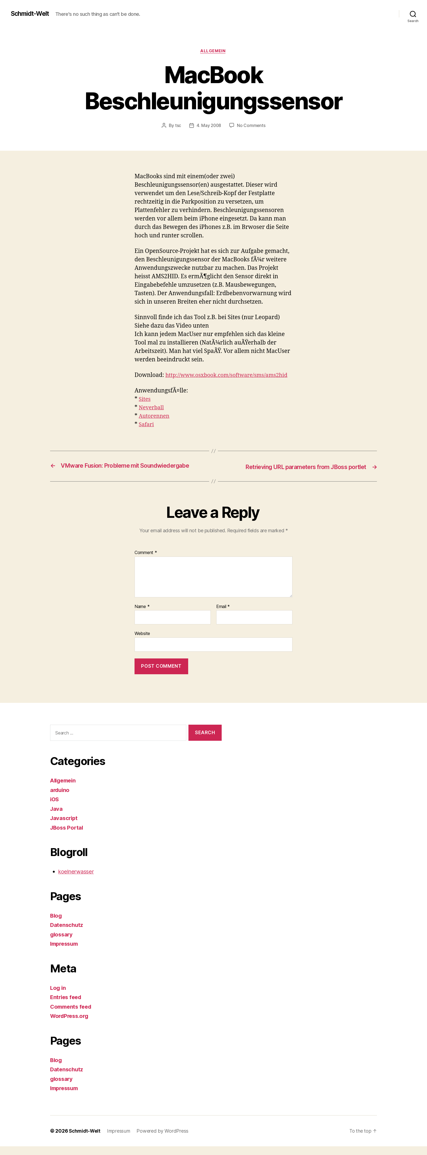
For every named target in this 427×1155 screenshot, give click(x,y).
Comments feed (72, 1015)
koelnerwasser (77, 880)
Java (56, 817)
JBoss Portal (67, 836)
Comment (146, 561)
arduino (60, 798)
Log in (58, 996)
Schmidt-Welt (31, 13)
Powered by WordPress (164, 1139)
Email (223, 615)
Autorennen (155, 425)
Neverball (152, 417)
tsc (178, 126)
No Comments (251, 126)
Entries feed (67, 1005)
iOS (55, 808)
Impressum (65, 952)
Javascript (64, 826)
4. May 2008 (208, 126)
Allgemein (213, 51)
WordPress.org (70, 1024)
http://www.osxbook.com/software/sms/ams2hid (200, 384)
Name (142, 615)
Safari (147, 433)
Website (142, 642)
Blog (56, 924)
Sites (145, 408)
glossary (62, 943)
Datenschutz (67, 933)
